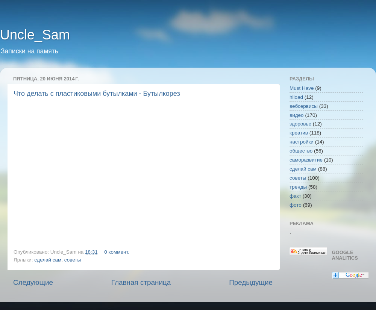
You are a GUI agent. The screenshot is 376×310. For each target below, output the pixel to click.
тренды (298, 187)
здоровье (300, 124)
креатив (299, 133)
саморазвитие (306, 160)
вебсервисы (304, 106)
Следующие (33, 282)
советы (72, 260)
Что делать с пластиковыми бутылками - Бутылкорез (97, 93)
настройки (302, 142)
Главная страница (141, 282)
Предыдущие (251, 282)
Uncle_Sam (35, 34)
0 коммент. (116, 252)
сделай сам (47, 260)
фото (296, 205)
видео (297, 115)
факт (295, 196)
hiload (296, 97)
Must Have (302, 88)
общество (301, 151)
